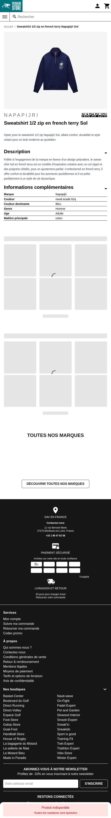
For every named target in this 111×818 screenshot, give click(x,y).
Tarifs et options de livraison (22, 715)
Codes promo (12, 673)
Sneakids (63, 769)
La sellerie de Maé (16, 788)
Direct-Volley (12, 750)
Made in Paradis (14, 797)
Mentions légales (15, 706)
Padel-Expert (66, 745)
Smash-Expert (67, 759)
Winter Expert (66, 797)
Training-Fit (65, 778)
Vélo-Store (64, 792)
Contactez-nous (55, 562)
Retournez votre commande (50, 637)
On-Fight (63, 740)
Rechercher (26, 16)
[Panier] (107, 6)
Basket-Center (13, 735)
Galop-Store (11, 764)
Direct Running (13, 745)
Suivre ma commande (18, 663)
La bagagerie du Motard (20, 783)
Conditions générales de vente (24, 696)
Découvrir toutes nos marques (55, 523)
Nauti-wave (65, 735)
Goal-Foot (10, 769)
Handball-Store (13, 773)
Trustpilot (84, 616)
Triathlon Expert (68, 788)
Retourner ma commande (21, 668)
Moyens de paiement (18, 711)
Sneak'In (63, 764)
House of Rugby (14, 778)
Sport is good (66, 773)
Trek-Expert (65, 783)
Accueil (8, 26)
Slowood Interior (68, 754)
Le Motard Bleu (14, 792)
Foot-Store (10, 759)
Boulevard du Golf (16, 740)
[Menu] (5, 17)
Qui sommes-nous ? (17, 687)
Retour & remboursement (21, 701)
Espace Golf (11, 754)
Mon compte (12, 658)
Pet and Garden (68, 750)
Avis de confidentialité (18, 720)
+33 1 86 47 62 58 (55, 575)
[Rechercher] (14, 16)
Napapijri (55, 115)
